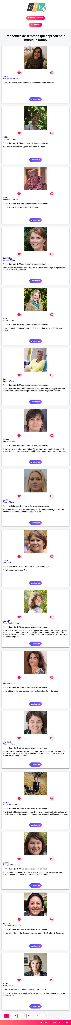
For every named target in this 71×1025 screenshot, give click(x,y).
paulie (5, 319)
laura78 (5, 500)
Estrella (5, 77)
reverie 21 (6, 621)
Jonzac (5, 321)
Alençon (6, 260)
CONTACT (65, 1022)
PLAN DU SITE (54, 1022)
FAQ (41, 1022)
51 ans (13, 139)
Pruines (5, 744)
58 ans (12, 683)
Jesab (5, 198)
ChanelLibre (7, 258)
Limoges (6, 139)
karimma (6, 681)
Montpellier (7, 804)
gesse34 (6, 802)
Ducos (5, 379)
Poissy (5, 502)
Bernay (5, 986)
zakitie (5, 137)
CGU (46, 1022)
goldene (6, 863)
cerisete (6, 440)
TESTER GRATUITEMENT (35, 18)
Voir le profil (35, 99)
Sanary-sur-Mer (8, 865)
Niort (4, 563)
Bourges (6, 683)
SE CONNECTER (35, 25)
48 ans (17, 623)
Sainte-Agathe (8, 623)
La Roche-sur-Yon (9, 925)
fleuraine (6, 984)
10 (46, 1016)
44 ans (17, 865)
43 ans (12, 321)
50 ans (15, 200)
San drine (6, 923)
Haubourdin (7, 200)
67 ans (11, 381)
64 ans (12, 442)
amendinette (7, 742)
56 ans (12, 744)
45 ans (15, 79)
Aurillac (5, 442)
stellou (5, 560)
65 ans (11, 986)
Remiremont (7, 79)
